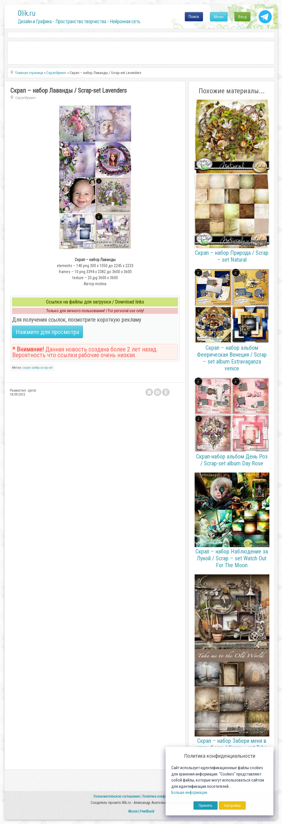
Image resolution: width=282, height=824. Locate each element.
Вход (242, 16)
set (51, 368)
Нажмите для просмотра (47, 331)
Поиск (194, 16)
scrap (44, 368)
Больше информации (189, 792)
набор (35, 368)
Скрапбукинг (25, 98)
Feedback (147, 811)
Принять (205, 805)
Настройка (232, 805)
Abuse (132, 811)
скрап (27, 368)
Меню (219, 16)
